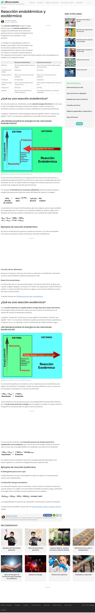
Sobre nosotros (57, 605)
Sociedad (40, 3)
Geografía (79, 3)
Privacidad (47, 605)
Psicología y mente (67, 3)
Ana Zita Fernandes (11, 516)
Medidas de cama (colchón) (77, 99)
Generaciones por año (75, 87)
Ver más (79, 123)
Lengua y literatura (52, 3)
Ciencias (32, 3)
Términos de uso (36, 605)
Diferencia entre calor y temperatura (30, 296)
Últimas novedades (6, 605)
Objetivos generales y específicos (79, 111)
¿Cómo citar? (68, 605)
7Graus (92, 605)
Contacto (26, 605)
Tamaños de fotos (73, 105)
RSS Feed (3, 610)
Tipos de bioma (72, 117)
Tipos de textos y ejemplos (76, 93)
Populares (17, 605)
